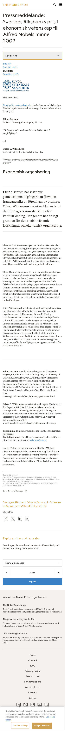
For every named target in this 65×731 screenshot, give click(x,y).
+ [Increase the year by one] (58, 572)
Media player (32, 687)
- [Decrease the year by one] (6, 572)
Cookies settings (20, 725)
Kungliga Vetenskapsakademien (17, 105)
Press (32, 655)
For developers (32, 681)
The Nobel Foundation (14, 605)
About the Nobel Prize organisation (25, 597)
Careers (32, 692)
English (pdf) (10, 67)
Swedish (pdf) (11, 74)
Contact (32, 660)
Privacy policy (32, 671)
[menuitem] (32, 655)
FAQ (32, 665)
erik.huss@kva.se (38, 440)
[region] (32, 719)
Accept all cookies (41, 725)
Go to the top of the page (13, 491)
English (7, 63)
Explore (32, 581)
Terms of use (32, 676)
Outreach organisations (15, 633)
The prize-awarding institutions (19, 619)
